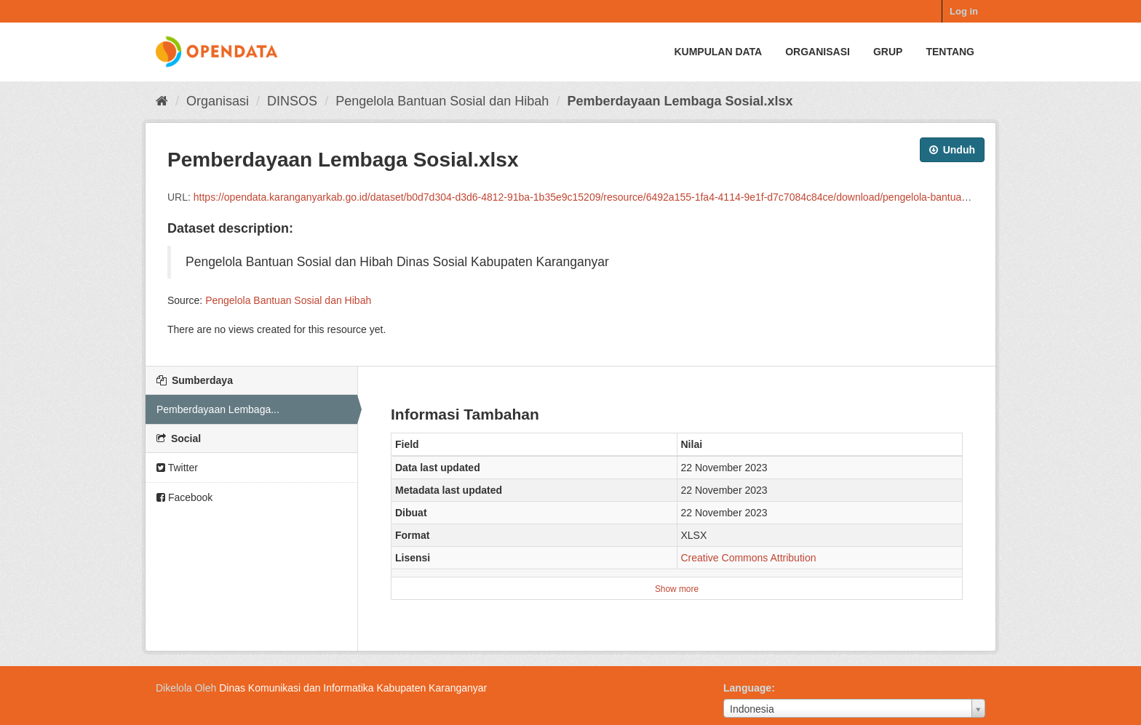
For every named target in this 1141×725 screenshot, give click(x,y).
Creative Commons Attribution (748, 558)
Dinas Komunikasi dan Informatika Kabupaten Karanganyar (353, 688)
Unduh (952, 150)
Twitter (177, 467)
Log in (964, 11)
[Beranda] (162, 101)
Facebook (184, 497)
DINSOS (292, 101)
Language (747, 688)
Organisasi (817, 51)
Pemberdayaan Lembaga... (217, 409)
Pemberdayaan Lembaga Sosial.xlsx (679, 101)
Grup (887, 51)
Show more (677, 589)
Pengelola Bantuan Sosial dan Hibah (442, 101)
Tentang (950, 51)
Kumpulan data (718, 51)
